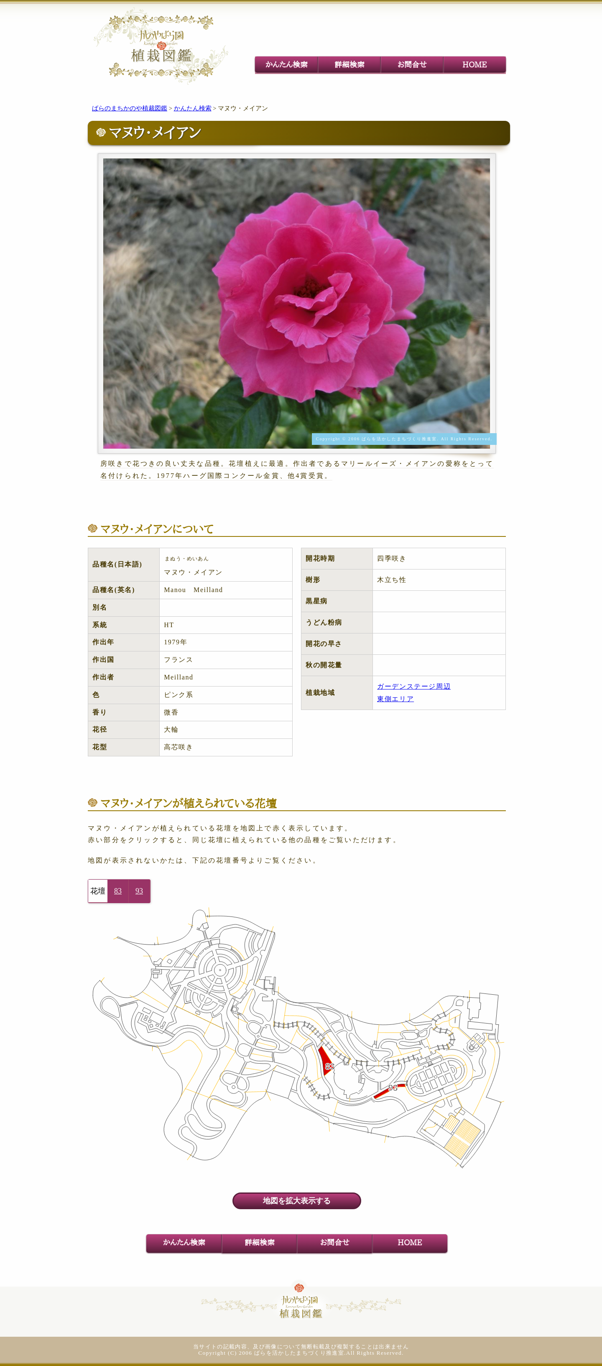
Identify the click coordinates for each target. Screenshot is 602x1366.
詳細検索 (349, 64)
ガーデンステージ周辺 (414, 686)
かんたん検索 (286, 64)
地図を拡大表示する (297, 1201)
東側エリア (395, 698)
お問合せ (412, 64)
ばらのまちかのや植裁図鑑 (129, 108)
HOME (474, 64)
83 (118, 891)
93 (139, 891)
